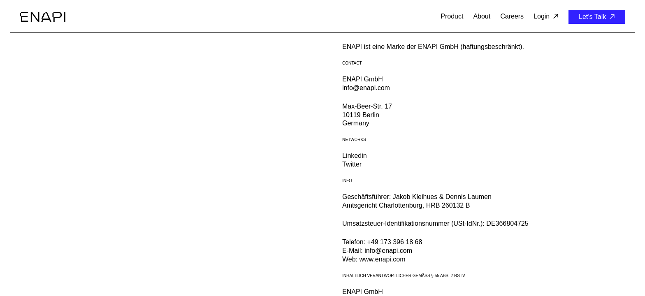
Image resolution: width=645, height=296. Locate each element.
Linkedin (354, 155)
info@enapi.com (366, 87)
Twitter (352, 164)
